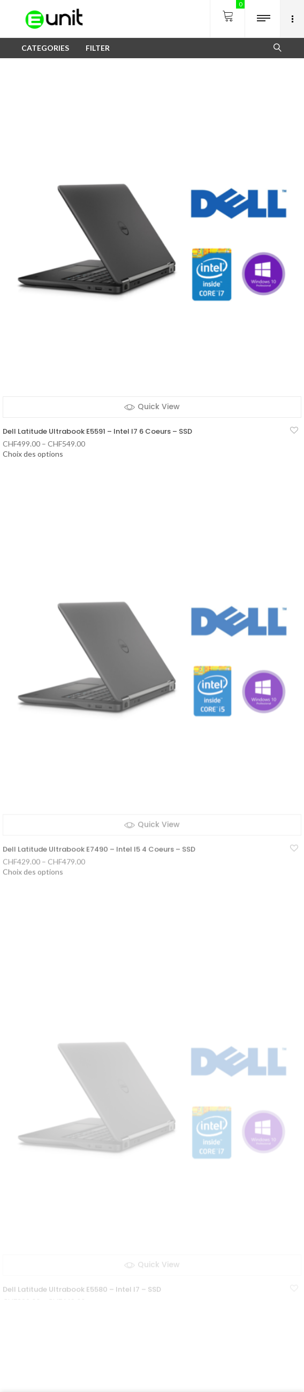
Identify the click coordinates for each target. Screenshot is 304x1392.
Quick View (159, 406)
